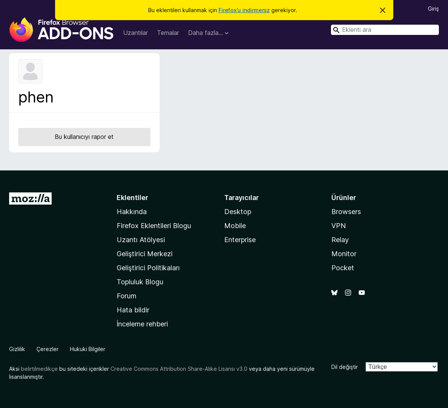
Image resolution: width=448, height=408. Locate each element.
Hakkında (132, 212)
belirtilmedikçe (39, 368)
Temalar (168, 32)
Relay (340, 240)
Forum (126, 296)
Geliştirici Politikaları (148, 268)
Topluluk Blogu (140, 282)
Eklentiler (132, 198)
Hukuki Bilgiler (87, 349)
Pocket (342, 268)
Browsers (346, 212)
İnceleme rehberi (142, 324)
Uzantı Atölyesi (141, 240)
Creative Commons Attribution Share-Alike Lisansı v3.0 (179, 368)
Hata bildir (133, 310)
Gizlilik (17, 349)
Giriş (433, 8)
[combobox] (385, 30)
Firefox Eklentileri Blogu (154, 226)
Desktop (237, 212)
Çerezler (47, 349)
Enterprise (240, 240)
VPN (338, 226)
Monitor (343, 254)
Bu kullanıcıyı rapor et (84, 136)
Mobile (235, 226)
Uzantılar (135, 32)
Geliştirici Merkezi (145, 254)
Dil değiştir (344, 367)
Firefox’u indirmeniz (244, 10)
